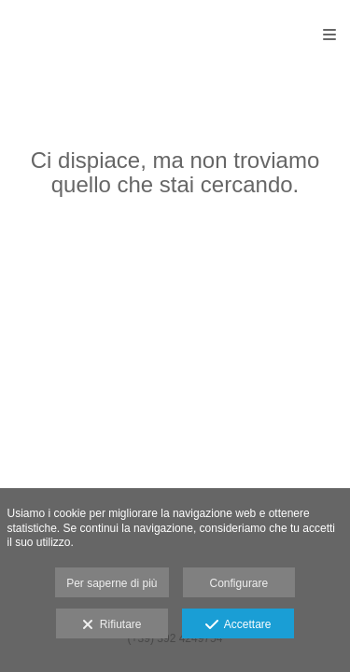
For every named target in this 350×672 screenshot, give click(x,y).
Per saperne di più (111, 583)
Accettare (238, 625)
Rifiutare (111, 625)
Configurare (239, 583)
